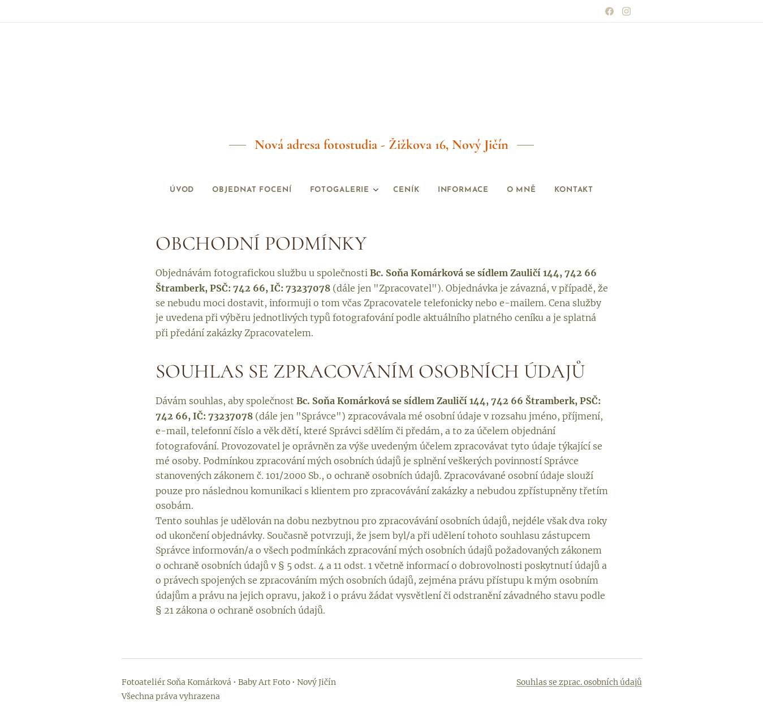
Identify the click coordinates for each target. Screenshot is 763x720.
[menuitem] (163, 190)
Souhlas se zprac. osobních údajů (579, 682)
